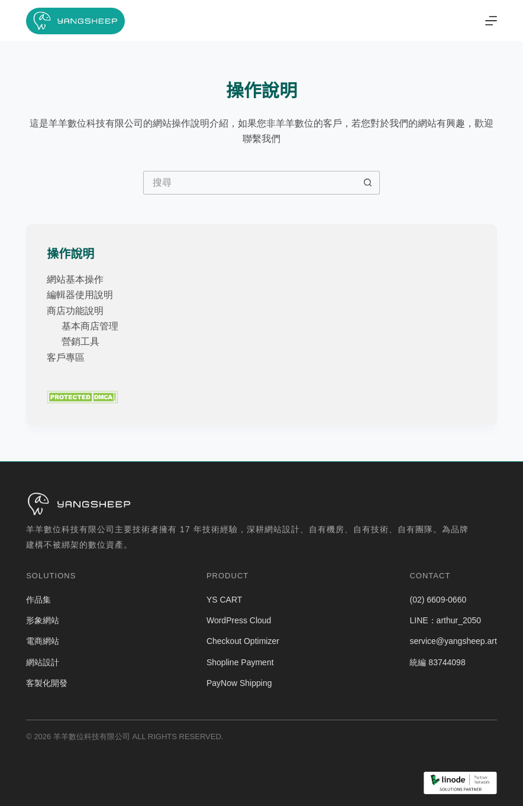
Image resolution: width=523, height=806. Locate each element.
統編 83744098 (437, 662)
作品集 (38, 599)
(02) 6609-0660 (437, 599)
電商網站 (42, 641)
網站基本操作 (75, 279)
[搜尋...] (249, 183)
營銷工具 (80, 341)
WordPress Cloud (238, 620)
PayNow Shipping (239, 683)
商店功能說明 (75, 311)
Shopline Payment (240, 662)
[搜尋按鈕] (368, 183)
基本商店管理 (90, 326)
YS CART (224, 599)
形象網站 (42, 620)
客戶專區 (66, 357)
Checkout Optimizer (242, 641)
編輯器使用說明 (80, 295)
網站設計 (42, 662)
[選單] (491, 21)
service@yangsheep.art (452, 641)
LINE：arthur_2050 (445, 620)
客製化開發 (46, 683)
